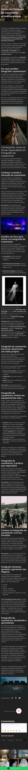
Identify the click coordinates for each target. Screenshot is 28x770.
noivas (3, 740)
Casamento (11, 740)
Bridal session (19, 740)
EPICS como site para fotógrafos (17, 562)
